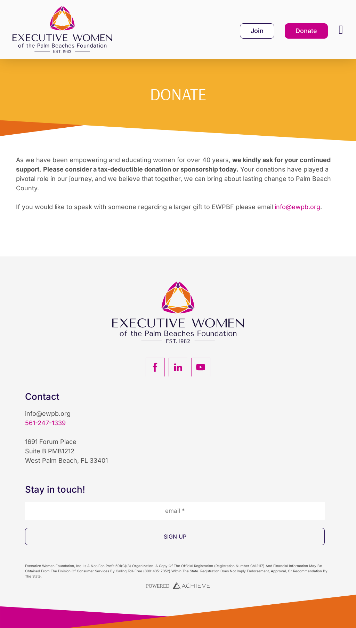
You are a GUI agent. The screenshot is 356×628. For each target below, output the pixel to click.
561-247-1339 (45, 423)
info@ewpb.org (297, 206)
